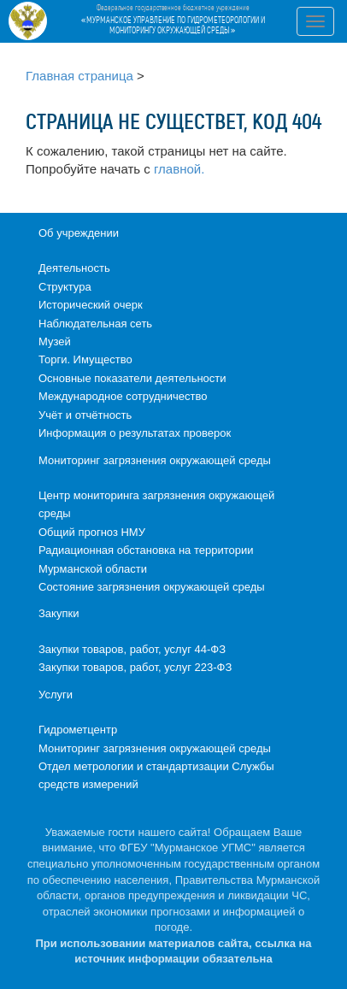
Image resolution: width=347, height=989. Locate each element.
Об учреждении (78, 233)
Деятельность (74, 268)
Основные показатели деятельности (132, 378)
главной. (179, 169)
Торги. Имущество (85, 359)
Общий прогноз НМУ (91, 532)
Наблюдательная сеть (95, 323)
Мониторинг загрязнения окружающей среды (154, 460)
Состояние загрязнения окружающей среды (151, 586)
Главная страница (79, 75)
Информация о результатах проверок (134, 433)
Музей (54, 341)
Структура (64, 286)
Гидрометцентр (77, 729)
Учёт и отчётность (85, 415)
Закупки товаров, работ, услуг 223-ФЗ (135, 667)
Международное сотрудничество (122, 396)
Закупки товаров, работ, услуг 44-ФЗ (132, 649)
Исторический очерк (90, 304)
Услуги (55, 694)
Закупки (58, 613)
